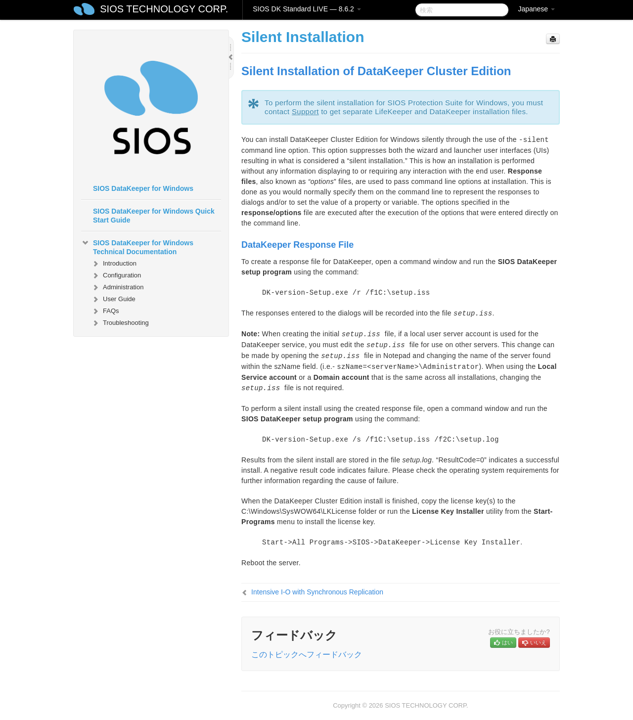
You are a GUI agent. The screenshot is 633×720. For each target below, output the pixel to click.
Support (305, 111)
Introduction (113, 264)
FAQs (105, 311)
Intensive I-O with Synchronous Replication (317, 592)
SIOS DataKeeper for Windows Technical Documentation (137, 246)
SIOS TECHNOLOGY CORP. (164, 8)
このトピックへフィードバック (306, 654)
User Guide (113, 299)
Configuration (116, 275)
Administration (117, 287)
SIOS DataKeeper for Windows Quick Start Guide (154, 215)
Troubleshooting (120, 323)
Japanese (536, 9)
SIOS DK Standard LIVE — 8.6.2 (307, 9)
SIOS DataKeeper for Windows (143, 188)
